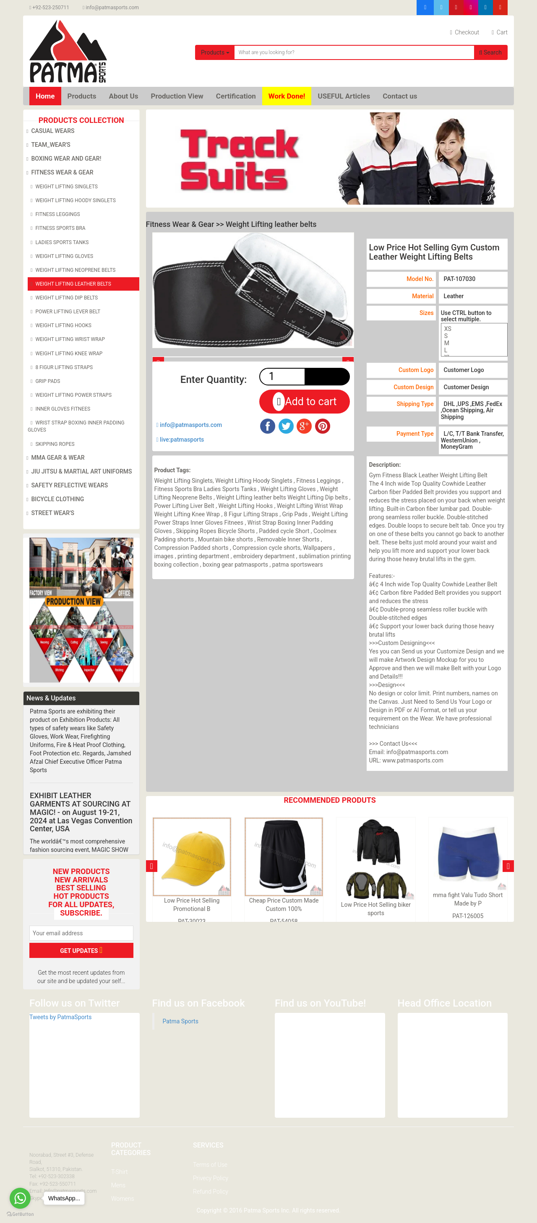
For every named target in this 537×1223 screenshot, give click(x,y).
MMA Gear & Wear (54, 458)
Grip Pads (44, 381)
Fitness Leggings (54, 214)
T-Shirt (119, 1171)
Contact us (400, 96)
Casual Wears (48, 131)
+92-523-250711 (49, 7)
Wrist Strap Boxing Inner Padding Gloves (76, 426)
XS (474, 329)
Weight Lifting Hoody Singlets (72, 200)
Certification (236, 96)
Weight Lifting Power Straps (70, 395)
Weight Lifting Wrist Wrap (66, 339)
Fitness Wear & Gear (58, 173)
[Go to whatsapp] (20, 1198)
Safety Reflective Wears (65, 485)
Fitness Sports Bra (57, 228)
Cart (500, 32)
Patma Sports (180, 1021)
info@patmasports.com (111, 7)
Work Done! (286, 96)
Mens (118, 1185)
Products (215, 52)
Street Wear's (48, 513)
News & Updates (51, 698)
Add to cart (304, 401)
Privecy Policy (210, 1178)
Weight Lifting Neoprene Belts (71, 270)
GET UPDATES (81, 950)
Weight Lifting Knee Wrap (65, 353)
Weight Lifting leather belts (69, 284)
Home (45, 96)
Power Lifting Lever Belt (64, 311)
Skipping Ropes (51, 444)
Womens (122, 1198)
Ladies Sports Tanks (58, 242)
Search (490, 52)
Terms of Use (210, 1164)
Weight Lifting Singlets (63, 186)
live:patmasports (180, 439)
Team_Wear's (46, 145)
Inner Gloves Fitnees (59, 409)
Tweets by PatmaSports (60, 1017)
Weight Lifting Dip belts (63, 298)
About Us (123, 96)
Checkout (465, 32)
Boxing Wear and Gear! (62, 159)
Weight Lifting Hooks (59, 325)
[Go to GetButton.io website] (20, 1214)
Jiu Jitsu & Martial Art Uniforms (77, 472)
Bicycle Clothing (53, 499)
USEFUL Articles (344, 96)
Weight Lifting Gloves (60, 256)
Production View (177, 96)
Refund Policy (210, 1191)
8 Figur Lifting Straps (60, 367)
